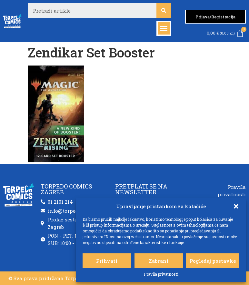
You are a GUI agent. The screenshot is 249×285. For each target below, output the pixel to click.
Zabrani (158, 261)
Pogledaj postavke (213, 261)
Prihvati (106, 261)
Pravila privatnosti (161, 274)
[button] (236, 206)
